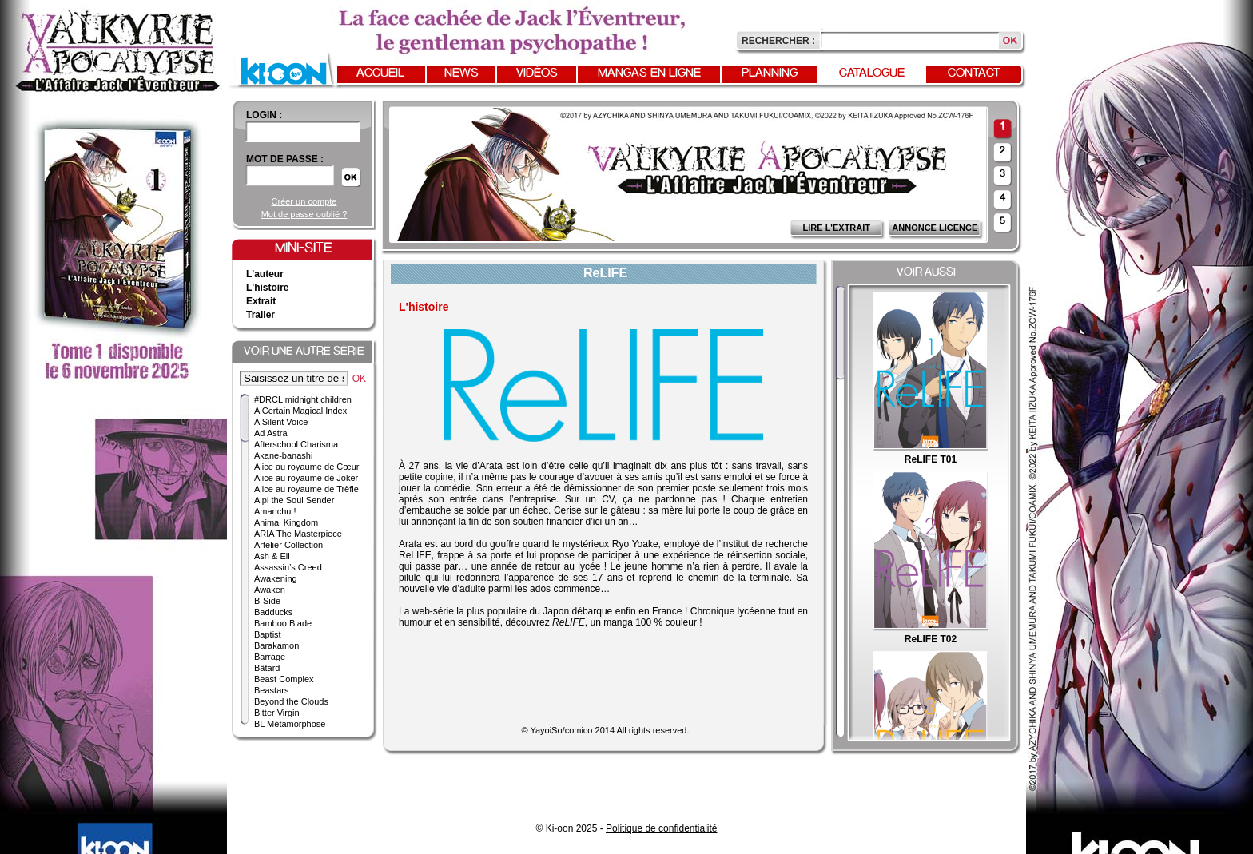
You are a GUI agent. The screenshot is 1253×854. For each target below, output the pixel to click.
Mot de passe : (285, 159)
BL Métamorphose (289, 724)
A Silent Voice (281, 422)
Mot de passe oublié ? (304, 214)
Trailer (260, 314)
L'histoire (267, 287)
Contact (974, 73)
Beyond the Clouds (291, 701)
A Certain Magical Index (300, 410)
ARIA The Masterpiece (298, 533)
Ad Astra (271, 433)
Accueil (380, 73)
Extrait (261, 301)
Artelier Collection (288, 545)
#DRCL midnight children (303, 399)
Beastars (271, 690)
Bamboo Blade (283, 623)
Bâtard (267, 668)
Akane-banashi (283, 455)
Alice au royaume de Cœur (306, 466)
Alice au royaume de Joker (306, 478)
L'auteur (265, 274)
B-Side (267, 601)
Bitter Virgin (277, 712)
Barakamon (276, 645)
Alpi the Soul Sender (294, 500)
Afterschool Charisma (296, 444)
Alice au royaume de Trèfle (306, 489)
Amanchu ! (275, 511)
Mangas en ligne (649, 73)
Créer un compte (304, 201)
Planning (770, 73)
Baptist (267, 634)
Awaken (269, 589)
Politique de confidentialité (661, 828)
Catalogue (872, 73)
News (461, 73)
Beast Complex (284, 679)
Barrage (269, 656)
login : (264, 115)
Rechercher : (778, 40)
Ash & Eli (272, 556)
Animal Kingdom (286, 522)
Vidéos (537, 73)
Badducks (273, 612)
